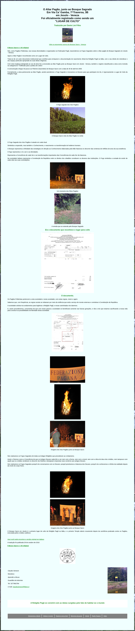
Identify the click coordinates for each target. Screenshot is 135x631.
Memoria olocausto (76, 616)
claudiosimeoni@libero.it (21, 587)
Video (105, 616)
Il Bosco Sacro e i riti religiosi (18, 48)
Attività (87, 616)
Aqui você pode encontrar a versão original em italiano (25, 539)
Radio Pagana (96, 616)
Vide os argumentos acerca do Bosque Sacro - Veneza (67, 44)
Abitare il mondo (48, 616)
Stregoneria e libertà (34, 616)
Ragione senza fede (62, 616)
